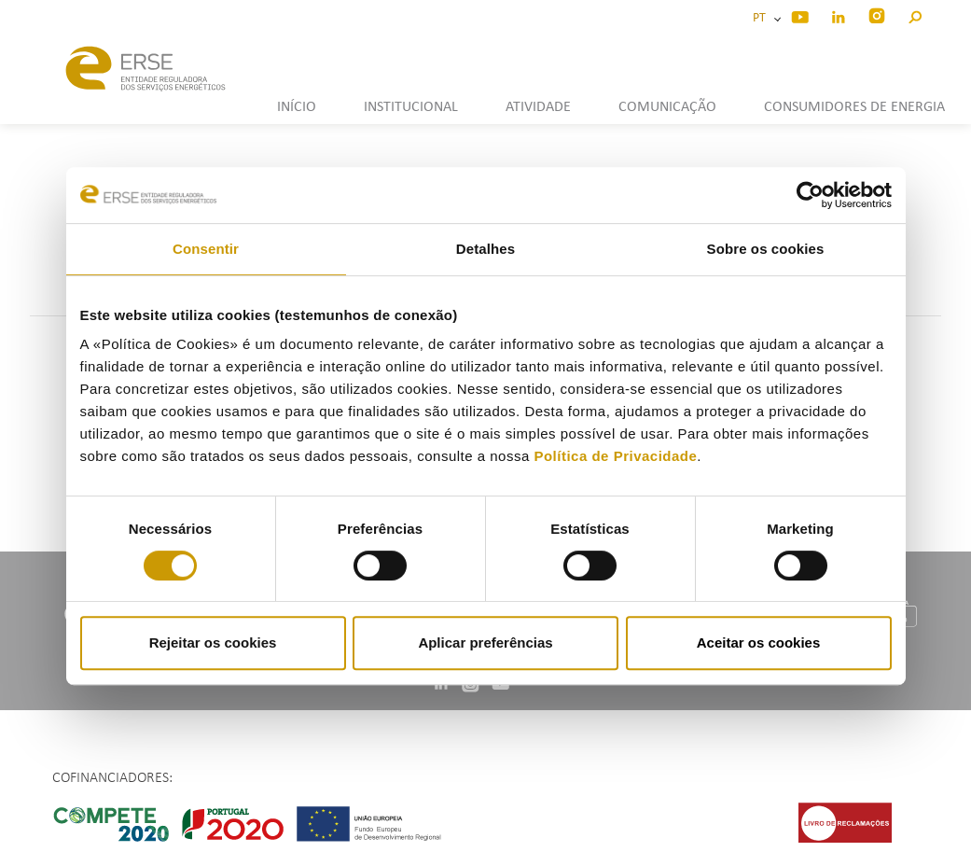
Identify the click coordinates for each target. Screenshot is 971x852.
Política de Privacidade (615, 456)
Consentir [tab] (206, 249)
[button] (914, 14)
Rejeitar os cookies (213, 642)
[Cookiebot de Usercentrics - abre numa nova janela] (810, 195)
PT (762, 18)
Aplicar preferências (485, 642)
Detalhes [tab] (485, 249)
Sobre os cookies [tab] (766, 249)
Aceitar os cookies (759, 642)
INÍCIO (296, 107)
